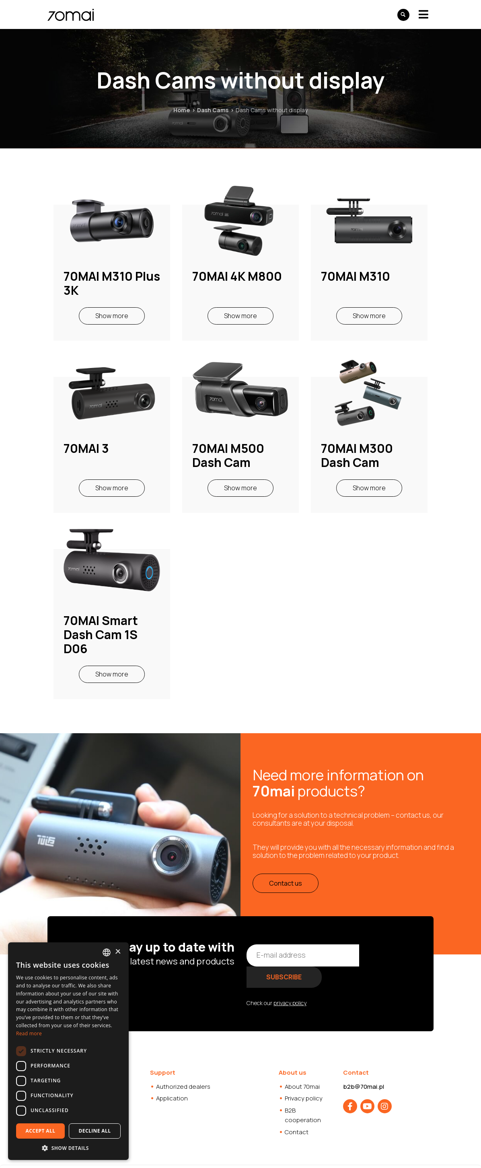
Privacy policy (304, 1076)
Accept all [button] (41, 1130)
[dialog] (68, 1051)
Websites (255, 1156)
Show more (111, 315)
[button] (68, 1148)
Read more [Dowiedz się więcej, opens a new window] (29, 1033)
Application (172, 1076)
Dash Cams (212, 110)
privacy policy (289, 981)
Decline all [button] (95, 1130)
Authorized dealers (183, 1064)
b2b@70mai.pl (363, 1064)
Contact (296, 1110)
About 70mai (302, 1064)
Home (181, 110)
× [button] (118, 952)
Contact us (285, 883)
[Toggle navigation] (423, 14)
